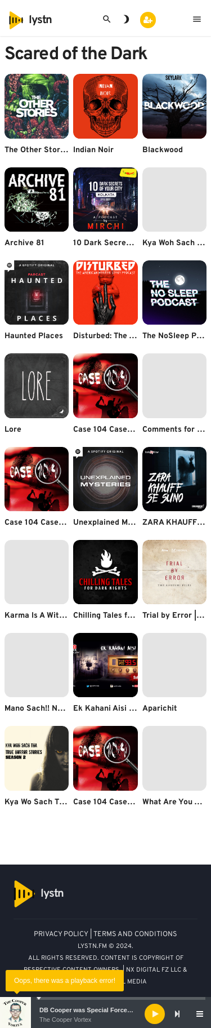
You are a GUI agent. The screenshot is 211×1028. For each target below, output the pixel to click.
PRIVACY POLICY (61, 934)
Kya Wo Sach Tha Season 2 (55, 802)
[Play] (155, 1014)
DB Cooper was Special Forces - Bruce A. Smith (109, 1010)
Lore (13, 430)
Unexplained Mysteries (115, 523)
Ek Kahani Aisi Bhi (107, 709)
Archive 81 (24, 243)
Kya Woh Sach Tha (176, 243)
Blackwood (162, 150)
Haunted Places (34, 336)
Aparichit (159, 709)
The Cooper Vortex (65, 1019)
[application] (105, 1014)
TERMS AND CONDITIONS (135, 934)
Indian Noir (93, 150)
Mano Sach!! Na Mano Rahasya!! (64, 709)
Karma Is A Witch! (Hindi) (51, 616)
